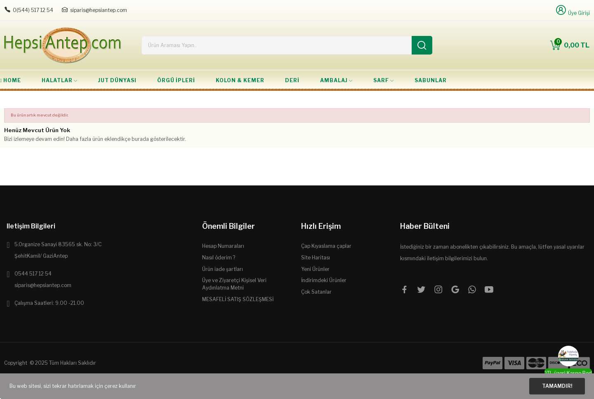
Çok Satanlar (316, 292)
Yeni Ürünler (315, 269)
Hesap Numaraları (223, 246)
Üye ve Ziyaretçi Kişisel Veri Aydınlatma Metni (234, 284)
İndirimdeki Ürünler (323, 280)
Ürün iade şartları (222, 269)
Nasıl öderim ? (218, 257)
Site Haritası (315, 257)
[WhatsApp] (568, 356)
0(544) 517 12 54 (33, 10)
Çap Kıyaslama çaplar (326, 246)
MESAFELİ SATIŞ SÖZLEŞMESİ (237, 299)
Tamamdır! (557, 386)
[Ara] (422, 45)
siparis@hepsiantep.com (98, 10)
